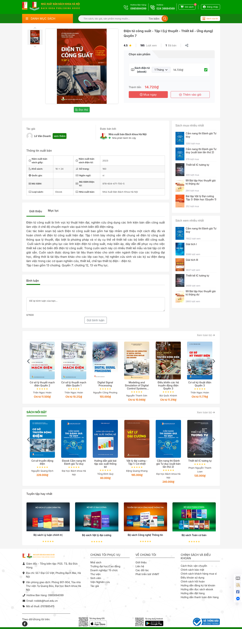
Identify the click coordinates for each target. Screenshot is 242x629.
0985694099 (138, 8)
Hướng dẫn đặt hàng (193, 593)
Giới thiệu (35, 211)
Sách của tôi (210, 18)
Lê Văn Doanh (42, 136)
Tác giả (94, 585)
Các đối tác (142, 570)
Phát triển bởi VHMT (147, 574)
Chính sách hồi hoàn (193, 581)
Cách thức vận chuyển (194, 565)
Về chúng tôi (146, 555)
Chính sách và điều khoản (196, 556)
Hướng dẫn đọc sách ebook (197, 589)
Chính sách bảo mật (192, 569)
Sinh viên (95, 578)
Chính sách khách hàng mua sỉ (199, 573)
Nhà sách (95, 562)
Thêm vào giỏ (190, 94)
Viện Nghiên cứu (100, 582)
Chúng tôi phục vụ (105, 555)
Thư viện (95, 574)
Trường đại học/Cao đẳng (105, 566)
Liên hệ (140, 566)
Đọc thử (81, 109)
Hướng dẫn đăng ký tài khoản (198, 585)
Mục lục (53, 210)
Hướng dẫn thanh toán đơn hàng (200, 597)
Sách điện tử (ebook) (142, 69)
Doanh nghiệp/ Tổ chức (104, 570)
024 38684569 (165, 8)
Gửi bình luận (95, 320)
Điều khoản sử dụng (192, 577)
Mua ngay (148, 94)
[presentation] (28, 361)
